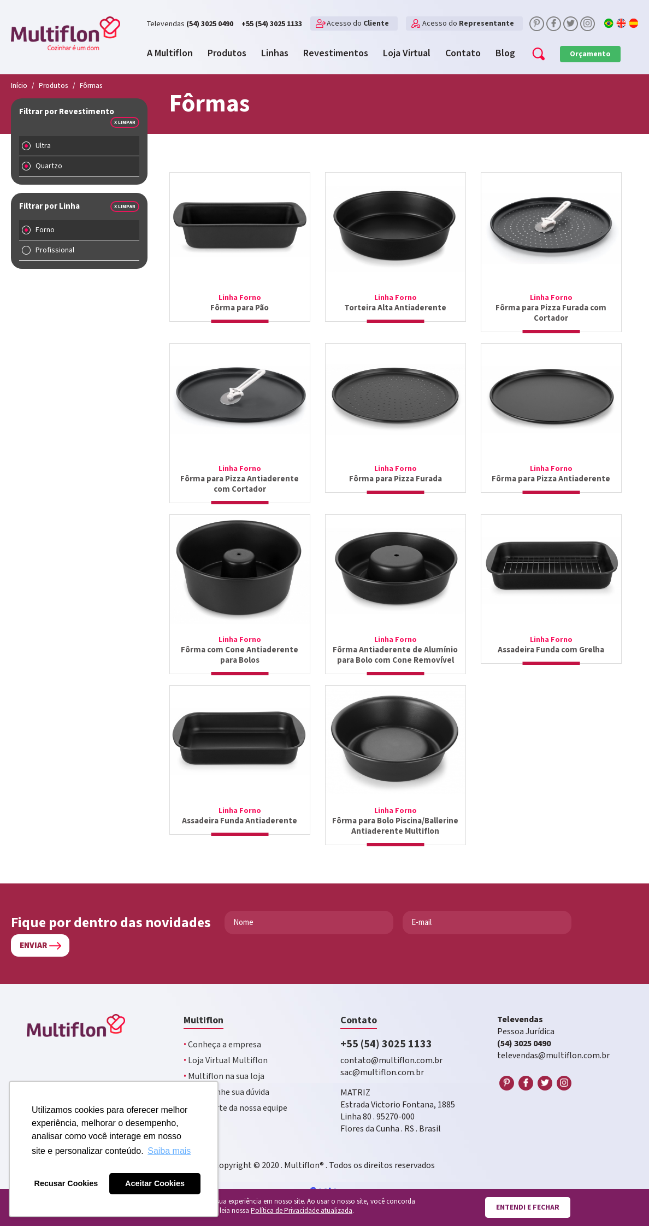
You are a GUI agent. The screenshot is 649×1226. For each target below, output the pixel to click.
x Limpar (124, 122)
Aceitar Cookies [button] (155, 1183)
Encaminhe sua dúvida (226, 1092)
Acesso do (358, 23)
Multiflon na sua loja (224, 1076)
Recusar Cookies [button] (66, 1183)
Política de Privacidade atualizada (301, 1211)
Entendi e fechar (527, 1207)
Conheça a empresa (222, 1045)
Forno (45, 230)
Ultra (43, 146)
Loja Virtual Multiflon (226, 1060)
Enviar (33, 945)
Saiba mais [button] (169, 1151)
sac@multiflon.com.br (382, 1072)
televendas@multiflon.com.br (553, 1056)
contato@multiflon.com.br (391, 1060)
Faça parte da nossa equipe (235, 1108)
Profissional (55, 250)
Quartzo (49, 166)
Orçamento (590, 54)
